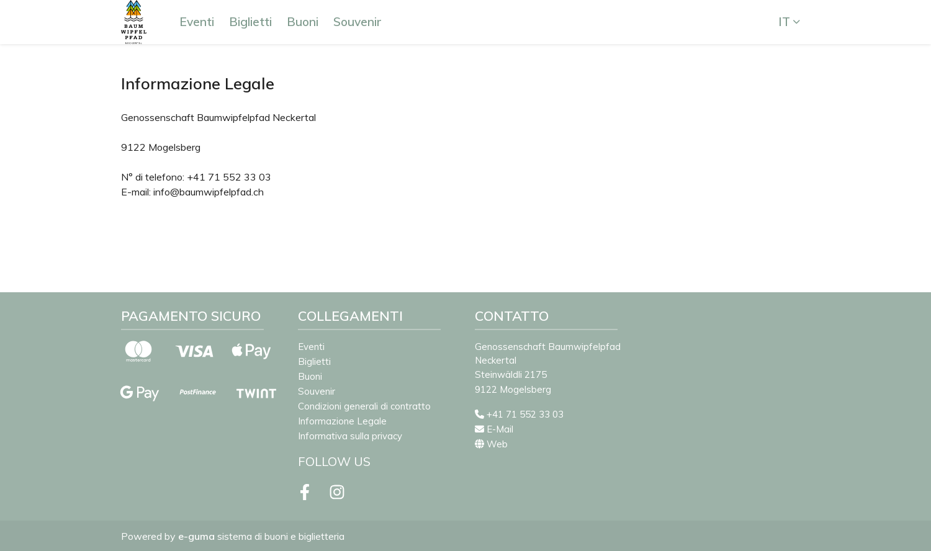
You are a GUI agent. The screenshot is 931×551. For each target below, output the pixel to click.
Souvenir (357, 21)
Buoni (302, 21)
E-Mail (494, 429)
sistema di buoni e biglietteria (261, 536)
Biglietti (250, 21)
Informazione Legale (342, 421)
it (784, 21)
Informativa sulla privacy (350, 436)
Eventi (196, 21)
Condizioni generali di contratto (364, 406)
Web (491, 444)
